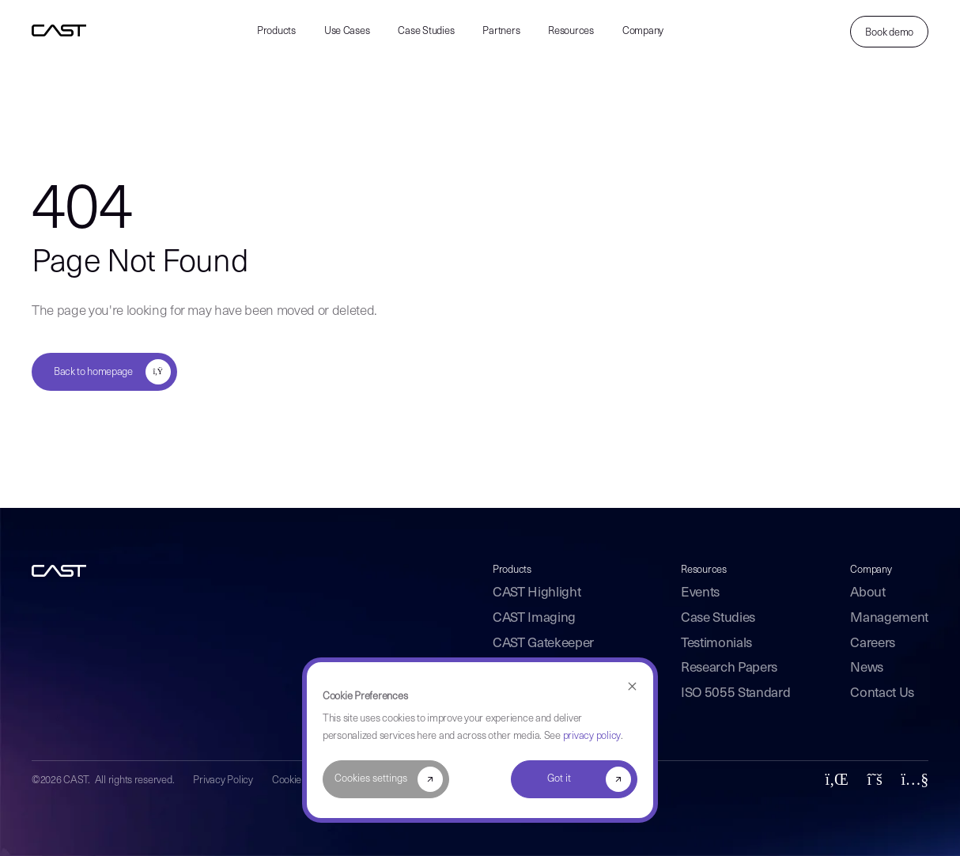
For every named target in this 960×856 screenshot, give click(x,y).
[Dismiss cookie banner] (632, 687)
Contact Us (882, 693)
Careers (872, 643)
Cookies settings (370, 779)
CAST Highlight (536, 593)
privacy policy (592, 736)
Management (889, 618)
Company (642, 31)
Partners (501, 31)
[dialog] (480, 740)
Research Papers (729, 668)
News (866, 668)
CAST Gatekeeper (543, 643)
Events (700, 593)
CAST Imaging (534, 618)
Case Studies (426, 31)
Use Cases (347, 31)
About (867, 593)
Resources (571, 31)
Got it (559, 779)
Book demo (889, 33)
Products (276, 31)
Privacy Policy (222, 780)
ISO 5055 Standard (735, 693)
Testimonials (716, 643)
